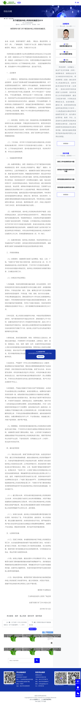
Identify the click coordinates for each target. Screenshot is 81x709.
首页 (7, 18)
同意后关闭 (40, 356)
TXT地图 (43, 701)
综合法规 (11, 18)
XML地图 (37, 701)
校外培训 (39, 616)
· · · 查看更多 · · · (65, 143)
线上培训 (23, 616)
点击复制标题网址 (28, 22)
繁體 (19, 2)
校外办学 (31, 616)
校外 (16, 616)
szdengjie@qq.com (43, 683)
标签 (11, 616)
